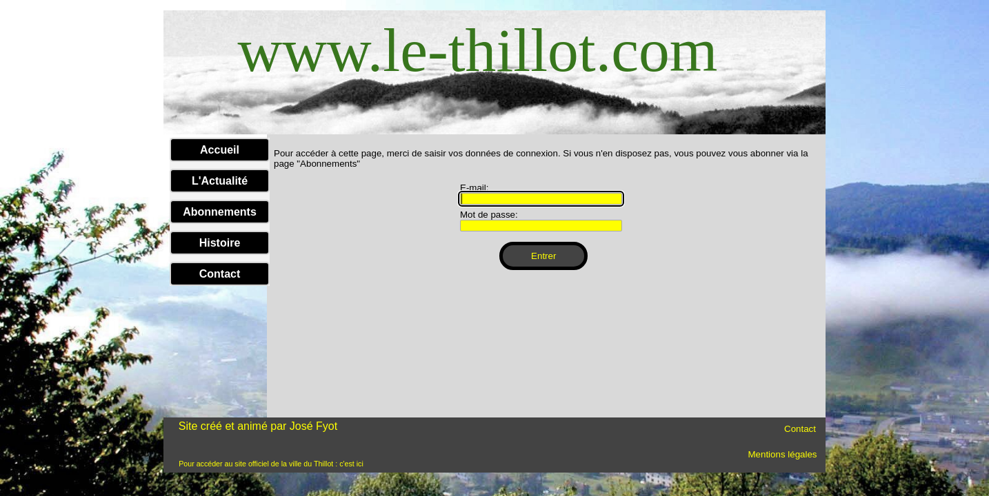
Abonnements (220, 212)
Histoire (220, 243)
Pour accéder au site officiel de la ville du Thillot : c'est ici (271, 463)
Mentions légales (782, 454)
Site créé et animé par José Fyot (258, 426)
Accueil (219, 150)
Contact (220, 274)
